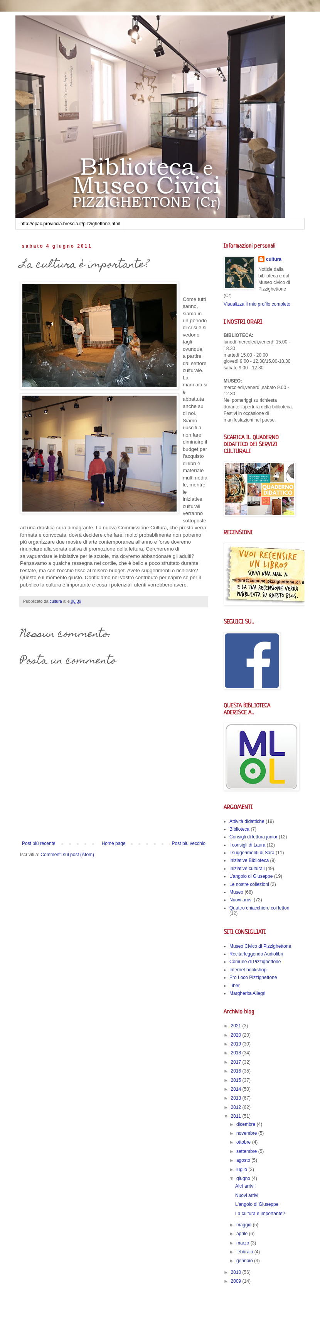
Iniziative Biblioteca (249, 860)
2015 (237, 1080)
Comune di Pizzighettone (255, 961)
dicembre (246, 1124)
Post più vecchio (188, 843)
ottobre (244, 1142)
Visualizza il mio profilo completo (257, 304)
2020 (237, 1035)
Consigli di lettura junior (253, 837)
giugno (243, 1178)
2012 (237, 1107)
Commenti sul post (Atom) (67, 854)
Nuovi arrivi (241, 900)
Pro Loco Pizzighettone (253, 977)
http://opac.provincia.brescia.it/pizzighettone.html (70, 223)
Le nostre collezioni (249, 884)
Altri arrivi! (245, 1186)
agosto (243, 1160)
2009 (237, 1281)
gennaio (245, 1260)
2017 (237, 1062)
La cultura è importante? (260, 1213)
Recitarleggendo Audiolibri (256, 954)
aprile (242, 1233)
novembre (247, 1133)
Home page (114, 843)
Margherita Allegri (247, 993)
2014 (237, 1089)
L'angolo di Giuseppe (251, 876)
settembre (247, 1151)
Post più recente (39, 843)
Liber (234, 985)
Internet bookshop (247, 969)
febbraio (245, 1252)
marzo (243, 1243)
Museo (236, 892)
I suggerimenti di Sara (252, 852)
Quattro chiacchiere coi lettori (259, 908)
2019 (237, 1044)
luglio (242, 1169)
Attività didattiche (246, 821)
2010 (237, 1272)
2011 (237, 1116)
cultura (273, 259)
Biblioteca (239, 829)
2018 (237, 1053)
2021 (237, 1025)
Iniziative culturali (246, 868)
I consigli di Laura (247, 845)
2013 (237, 1098)
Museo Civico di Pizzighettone (260, 946)
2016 (237, 1071)
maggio (244, 1224)
